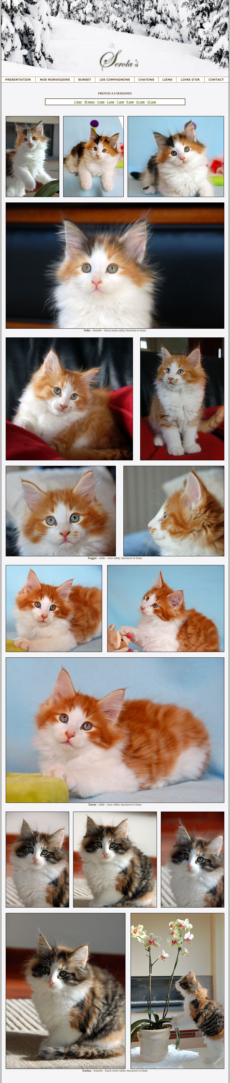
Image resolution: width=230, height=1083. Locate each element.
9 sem (130, 101)
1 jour (78, 101)
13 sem (151, 101)
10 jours (89, 101)
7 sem (120, 101)
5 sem (110, 101)
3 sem (101, 101)
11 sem (140, 101)
